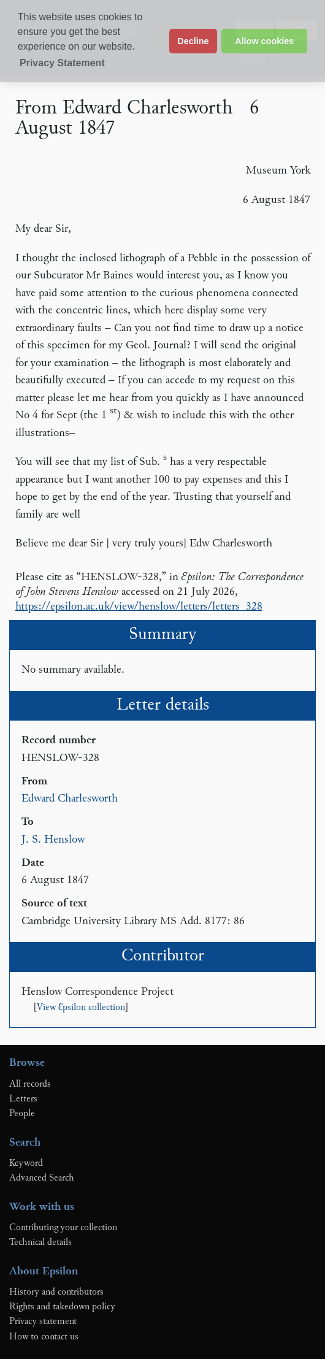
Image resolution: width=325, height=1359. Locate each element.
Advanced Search (41, 1178)
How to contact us (43, 1337)
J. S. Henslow (53, 840)
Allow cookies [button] (264, 41)
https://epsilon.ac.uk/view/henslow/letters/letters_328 (138, 607)
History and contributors (56, 1292)
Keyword (26, 1163)
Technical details (40, 1242)
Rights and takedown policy (62, 1307)
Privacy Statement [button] (62, 63)
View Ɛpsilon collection (81, 1008)
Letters (23, 1099)
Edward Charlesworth (69, 799)
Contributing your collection (63, 1228)
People (22, 1114)
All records (30, 1084)
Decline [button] (192, 41)
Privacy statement (43, 1321)
